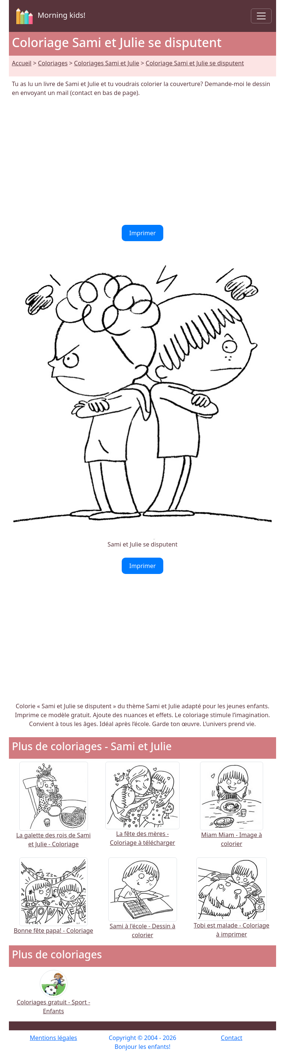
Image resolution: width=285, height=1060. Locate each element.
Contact (231, 1038)
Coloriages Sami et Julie (107, 63)
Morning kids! (49, 16)
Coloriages (53, 63)
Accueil (22, 63)
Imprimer (142, 233)
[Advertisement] (142, 161)
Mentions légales (53, 1038)
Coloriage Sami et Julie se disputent (195, 63)
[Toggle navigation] (261, 16)
